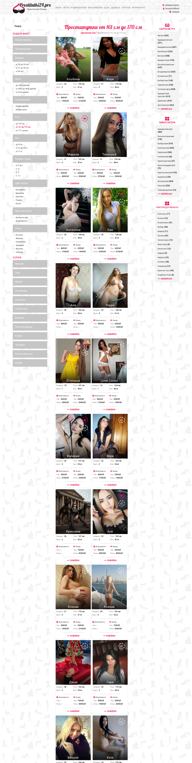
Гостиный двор (166, 89)
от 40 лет (19, 71)
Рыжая (19, 200)
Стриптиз (20, 299)
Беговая (164, 56)
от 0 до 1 (19, 165)
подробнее (70, 101)
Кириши (162, 253)
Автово (163, 36)
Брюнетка (20, 193)
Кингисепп (164, 249)
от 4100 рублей (22, 92)
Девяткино (165, 101)
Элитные (125, 8)
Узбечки (19, 252)
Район (59, 8)
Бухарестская (166, 60)
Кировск (163, 257)
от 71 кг (19, 151)
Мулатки (19, 249)
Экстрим (20, 344)
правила (175, 12)
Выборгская (165, 80)
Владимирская (166, 72)
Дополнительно (24, 353)
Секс (17, 272)
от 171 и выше (22, 130)
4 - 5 (17, 172)
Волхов (163, 218)
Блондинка (20, 190)
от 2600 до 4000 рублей (26, 89)
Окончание (21, 290)
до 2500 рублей (22, 85)
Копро (18, 335)
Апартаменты (21, 221)
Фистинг (19, 317)
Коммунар (164, 266)
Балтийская (165, 51)
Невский (164, 186)
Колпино (163, 262)
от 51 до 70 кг (21, 148)
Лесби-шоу (21, 308)
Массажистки (95, 8)
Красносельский (167, 173)
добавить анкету (172, 5)
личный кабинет (172, 8)
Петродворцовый (167, 190)
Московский (165, 181)
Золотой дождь (23, 326)
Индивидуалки (79, 8)
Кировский (165, 152)
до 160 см (20, 124)
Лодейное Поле (166, 275)
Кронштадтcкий (166, 161)
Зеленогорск (165, 240)
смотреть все (165, 109)
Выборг (163, 227)
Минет (18, 281)
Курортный (164, 177)
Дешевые (115, 8)
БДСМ (107, 8)
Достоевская (166, 105)
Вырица (163, 231)
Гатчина (163, 236)
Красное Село (166, 271)
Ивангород (164, 244)
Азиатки (19, 238)
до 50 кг (19, 144)
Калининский (166, 148)
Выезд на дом (22, 217)
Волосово (164, 214)
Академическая (167, 47)
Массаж (19, 263)
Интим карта (138, 8)
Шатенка (19, 197)
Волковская (165, 76)
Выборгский (165, 144)
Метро (66, 8)
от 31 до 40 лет (22, 68)
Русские (19, 235)
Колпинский (165, 157)
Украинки (20, 245)
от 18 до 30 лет (22, 64)
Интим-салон (21, 110)
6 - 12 (18, 176)
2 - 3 (17, 169)
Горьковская (165, 85)
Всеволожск (165, 223)
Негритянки (21, 242)
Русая (18, 204)
